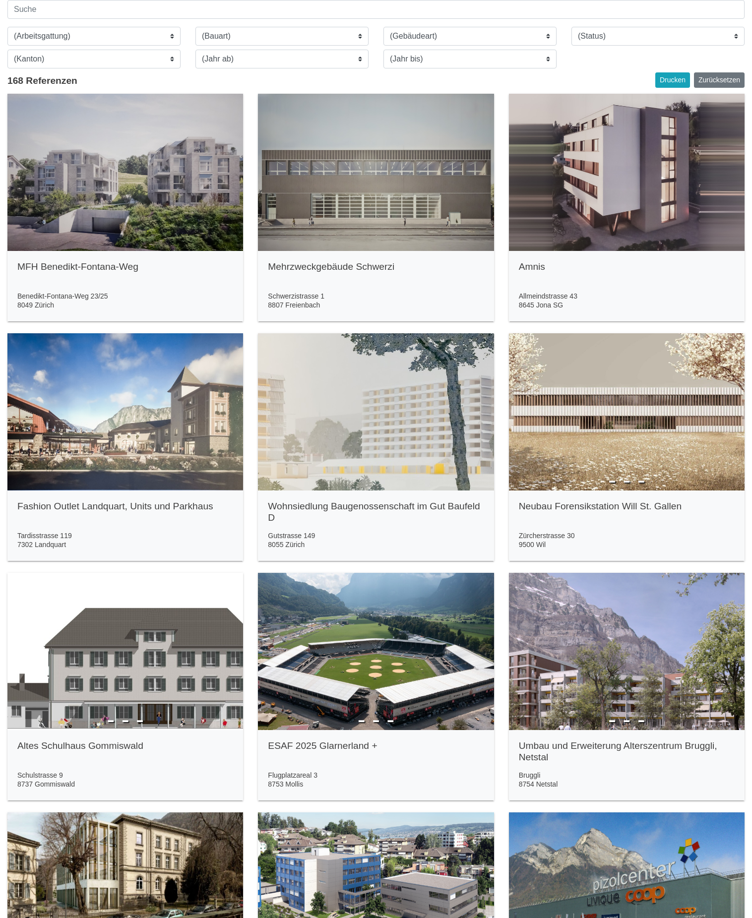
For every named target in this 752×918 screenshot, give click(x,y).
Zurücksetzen (719, 80)
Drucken (673, 80)
